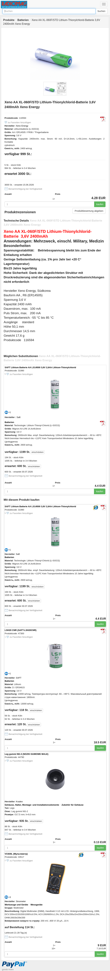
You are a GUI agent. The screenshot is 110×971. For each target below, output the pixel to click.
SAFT (18, 678)
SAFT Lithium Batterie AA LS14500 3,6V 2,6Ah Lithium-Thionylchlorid (40, 367)
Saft (18, 417)
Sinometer (21, 901)
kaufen (99, 204)
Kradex (19, 801)
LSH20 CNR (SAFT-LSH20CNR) (20, 630)
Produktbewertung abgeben (89, 211)
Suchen (101, 11)
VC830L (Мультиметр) (16, 854)
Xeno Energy (22, 126)
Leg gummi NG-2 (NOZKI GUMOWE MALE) (26, 754)
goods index (8, 969)
